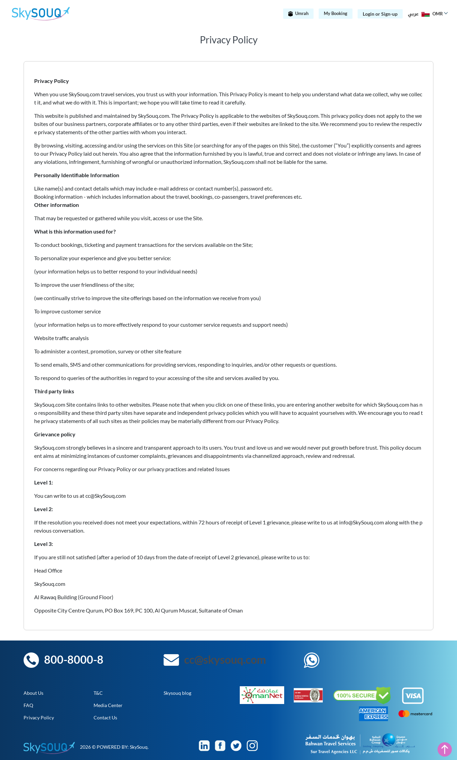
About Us (33, 693)
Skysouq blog (177, 693)
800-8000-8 (73, 659)
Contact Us (105, 717)
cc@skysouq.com (225, 659)
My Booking (335, 13)
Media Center (108, 705)
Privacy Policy (39, 717)
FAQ (28, 705)
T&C (98, 693)
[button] (426, 13)
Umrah (298, 13)
